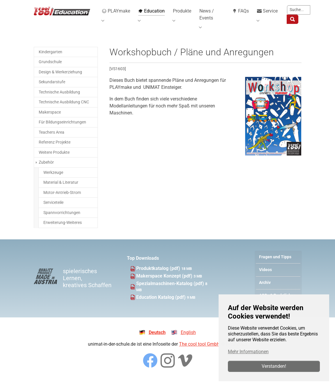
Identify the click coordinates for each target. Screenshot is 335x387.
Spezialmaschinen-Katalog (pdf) (170, 290)
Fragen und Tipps (275, 263)
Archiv (265, 289)
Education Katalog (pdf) (161, 304)
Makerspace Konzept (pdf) (165, 283)
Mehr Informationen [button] (248, 351)
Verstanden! (274, 366)
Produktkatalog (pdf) (158, 275)
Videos (265, 276)
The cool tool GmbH (199, 351)
